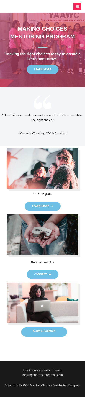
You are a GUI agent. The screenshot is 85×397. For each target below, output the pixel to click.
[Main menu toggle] (77, 7)
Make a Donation (44, 331)
